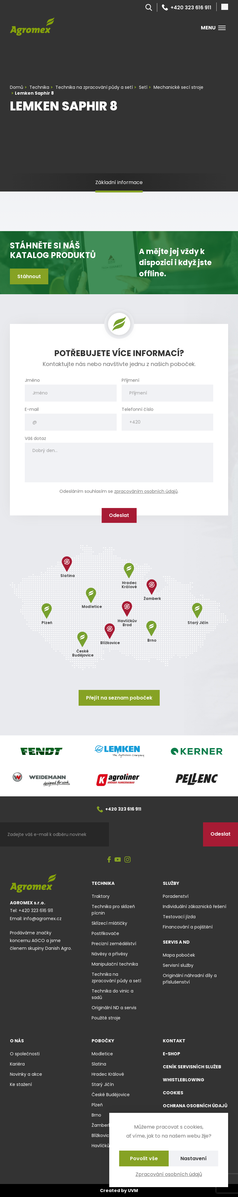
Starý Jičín (103, 1084)
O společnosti (25, 1054)
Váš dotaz (35, 438)
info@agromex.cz (43, 918)
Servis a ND (176, 942)
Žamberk (101, 1125)
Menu (213, 27)
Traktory (101, 896)
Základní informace (119, 182)
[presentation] (156, 834)
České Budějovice (111, 1095)
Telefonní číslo (138, 409)
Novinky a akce (26, 1074)
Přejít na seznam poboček (119, 697)
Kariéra (17, 1064)
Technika (103, 883)
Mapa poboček (179, 955)
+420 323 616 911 (186, 7)
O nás (17, 1041)
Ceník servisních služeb (192, 1067)
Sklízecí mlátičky (109, 923)
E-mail (32, 409)
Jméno (32, 380)
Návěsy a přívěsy (110, 954)
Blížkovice (102, 1135)
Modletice (102, 1054)
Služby (171, 883)
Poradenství (175, 896)
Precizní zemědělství (114, 944)
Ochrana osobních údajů (195, 1106)
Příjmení (130, 380)
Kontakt (174, 1041)
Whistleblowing (183, 1080)
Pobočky (103, 1041)
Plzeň (97, 1105)
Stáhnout (29, 276)
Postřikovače (105, 933)
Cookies (173, 1093)
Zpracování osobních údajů (169, 1174)
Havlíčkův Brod (107, 1146)
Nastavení (193, 1158)
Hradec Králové (108, 1074)
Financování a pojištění (188, 927)
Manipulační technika (115, 964)
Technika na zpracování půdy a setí (116, 977)
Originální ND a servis (114, 1008)
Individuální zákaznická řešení (194, 906)
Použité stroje (106, 1018)
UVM (133, 1190)
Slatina (99, 1064)
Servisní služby (178, 965)
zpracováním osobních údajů (146, 491)
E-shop (171, 1054)
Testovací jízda (179, 917)
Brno (96, 1115)
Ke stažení (21, 1084)
